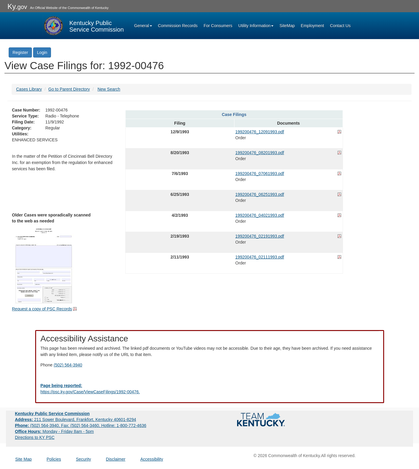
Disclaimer (115, 459)
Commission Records (178, 25)
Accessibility (151, 459)
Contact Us (340, 25)
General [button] (143, 25)
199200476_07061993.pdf (259, 173)
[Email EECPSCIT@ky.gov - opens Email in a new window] (210, 389)
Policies (54, 459)
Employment (312, 25)
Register (20, 52)
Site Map (23, 459)
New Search (109, 89)
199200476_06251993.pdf (259, 194)
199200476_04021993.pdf (259, 215)
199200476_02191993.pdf (259, 236)
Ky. (17, 6)
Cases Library (29, 89)
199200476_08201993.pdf (259, 152)
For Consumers (218, 25)
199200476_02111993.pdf (259, 257)
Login (42, 52)
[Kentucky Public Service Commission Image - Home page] (83, 25)
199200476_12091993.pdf (259, 131)
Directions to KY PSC (35, 437)
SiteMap (287, 25)
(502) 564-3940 (68, 365)
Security (83, 459)
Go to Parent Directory (69, 89)
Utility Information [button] (255, 25)
